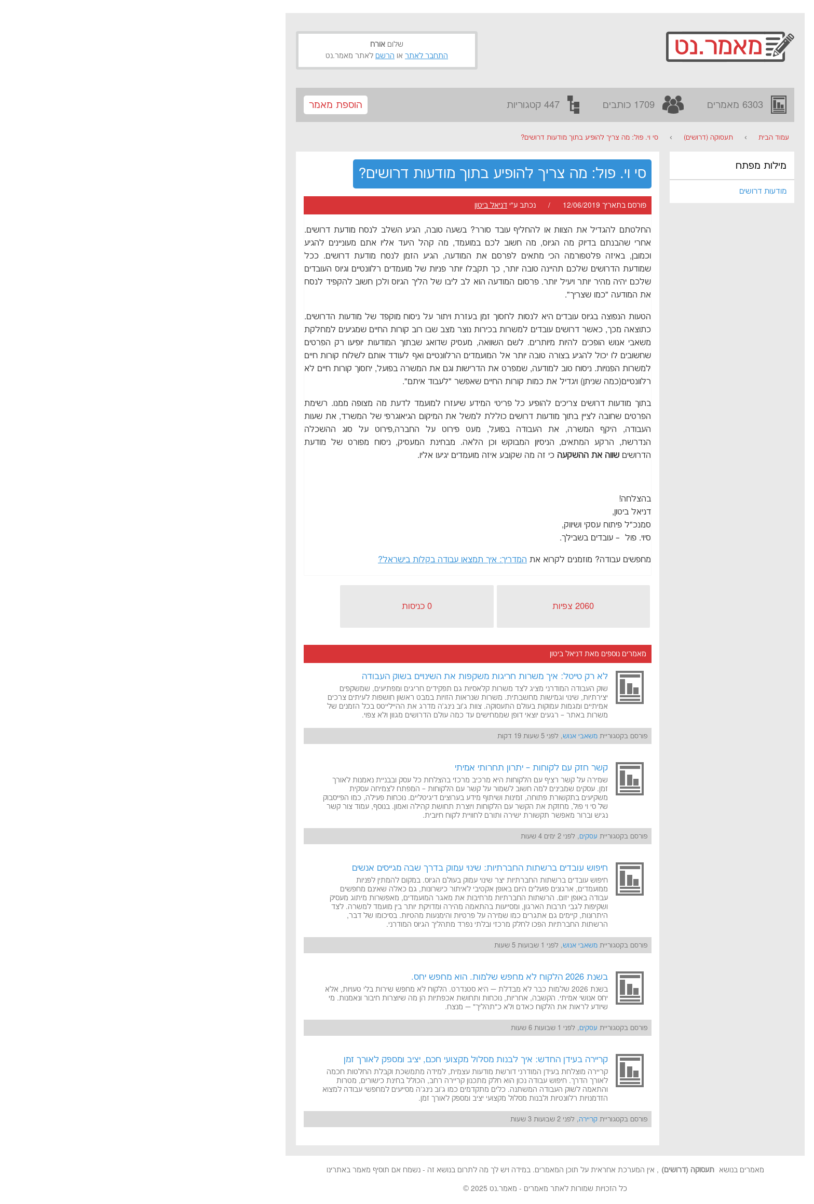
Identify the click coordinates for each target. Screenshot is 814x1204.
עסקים (450, 836)
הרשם (246, 56)
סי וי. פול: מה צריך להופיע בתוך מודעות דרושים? (451, 137)
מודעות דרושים (624, 191)
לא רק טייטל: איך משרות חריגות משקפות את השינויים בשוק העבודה (347, 676)
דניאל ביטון (352, 205)
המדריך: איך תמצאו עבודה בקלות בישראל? (314, 560)
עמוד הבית (635, 137)
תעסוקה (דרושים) (570, 137)
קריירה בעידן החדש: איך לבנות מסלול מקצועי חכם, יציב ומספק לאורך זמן (338, 1059)
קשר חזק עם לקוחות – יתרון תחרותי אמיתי (393, 768)
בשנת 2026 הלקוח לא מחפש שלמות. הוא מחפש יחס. (371, 977)
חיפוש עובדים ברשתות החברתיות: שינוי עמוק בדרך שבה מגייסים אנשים (342, 868)
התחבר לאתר (288, 56)
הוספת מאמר (197, 105)
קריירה (450, 1119)
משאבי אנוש (442, 736)
